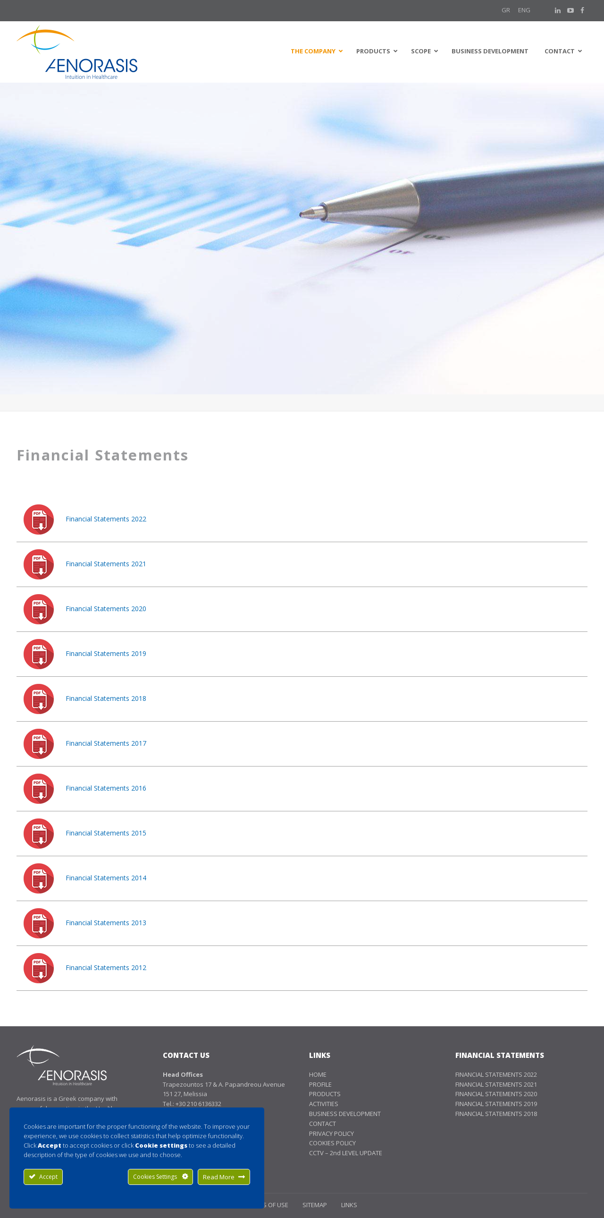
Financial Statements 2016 (106, 788)
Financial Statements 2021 (106, 563)
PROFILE (320, 1084)
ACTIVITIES (323, 1103)
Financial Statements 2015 (106, 832)
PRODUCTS (325, 1094)
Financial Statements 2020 (106, 608)
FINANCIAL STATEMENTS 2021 (496, 1084)
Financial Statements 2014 (106, 877)
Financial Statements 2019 (106, 653)
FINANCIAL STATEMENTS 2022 (496, 1074)
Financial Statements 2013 (106, 922)
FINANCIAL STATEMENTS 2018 (496, 1113)
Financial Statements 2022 (106, 518)
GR (506, 10)
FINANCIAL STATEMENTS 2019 (496, 1103)
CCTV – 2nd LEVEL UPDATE (345, 1153)
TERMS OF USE (267, 1205)
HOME (318, 1074)
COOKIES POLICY (332, 1143)
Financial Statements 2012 (106, 967)
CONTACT (322, 1123)
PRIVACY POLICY (331, 1133)
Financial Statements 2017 (106, 743)
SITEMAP (314, 1205)
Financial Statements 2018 (106, 698)
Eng (524, 10)
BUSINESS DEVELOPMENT (345, 1113)
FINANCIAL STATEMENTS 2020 (496, 1094)
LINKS (349, 1205)
